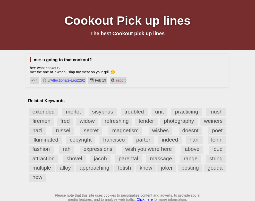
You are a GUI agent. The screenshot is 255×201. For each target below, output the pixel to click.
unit (159, 112)
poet (217, 130)
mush (216, 112)
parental (128, 158)
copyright (81, 140)
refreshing (117, 121)
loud (217, 149)
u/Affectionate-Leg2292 (66, 80)
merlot (73, 112)
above (192, 149)
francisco (114, 140)
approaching (94, 168)
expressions (97, 149)
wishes (160, 130)
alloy (65, 168)
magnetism (125, 130)
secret (91, 130)
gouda (215, 168)
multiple (41, 168)
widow (87, 121)
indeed (170, 140)
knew (146, 168)
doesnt (190, 130)
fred (65, 121)
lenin (217, 140)
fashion (41, 149)
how (37, 177)
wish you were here (148, 149)
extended (43, 112)
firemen (41, 121)
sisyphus (102, 112)
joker (167, 168)
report (121, 80)
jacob (100, 158)
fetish (124, 168)
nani (195, 140)
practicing (186, 112)
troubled (134, 112)
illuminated (45, 140)
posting (190, 168)
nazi (37, 130)
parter (143, 140)
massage (161, 158)
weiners (213, 121)
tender (146, 121)
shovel (74, 158)
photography (179, 121)
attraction (43, 158)
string (216, 158)
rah (67, 149)
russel (63, 130)
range (191, 158)
